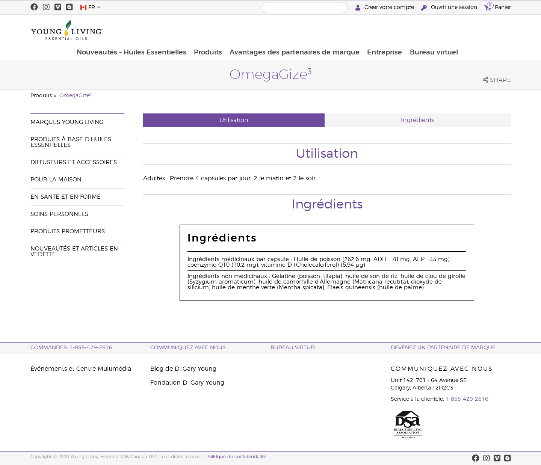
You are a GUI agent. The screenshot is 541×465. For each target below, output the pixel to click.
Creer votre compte (385, 8)
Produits (255, 29)
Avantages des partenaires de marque (342, 29)
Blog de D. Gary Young (183, 369)
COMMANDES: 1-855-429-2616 (71, 347)
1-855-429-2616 (467, 399)
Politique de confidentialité (236, 456)
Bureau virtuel (483, 29)
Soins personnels (59, 214)
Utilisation (233, 120)
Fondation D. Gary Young (187, 383)
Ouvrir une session (450, 8)
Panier (497, 6)
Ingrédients (417, 120)
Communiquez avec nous (188, 347)
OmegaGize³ (75, 95)
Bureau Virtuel (293, 347)
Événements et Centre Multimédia (80, 369)
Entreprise (433, 29)
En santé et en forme (65, 197)
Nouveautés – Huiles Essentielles (178, 29)
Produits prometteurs (67, 231)
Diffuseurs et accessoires (73, 162)
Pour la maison (56, 180)
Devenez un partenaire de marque (443, 347)
